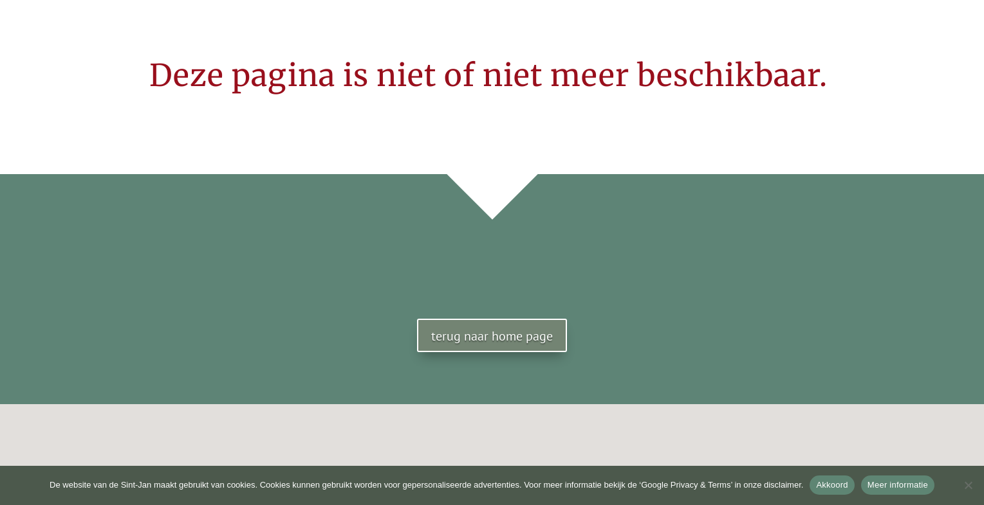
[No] (967, 485)
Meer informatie (898, 485)
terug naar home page (492, 336)
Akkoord (832, 485)
